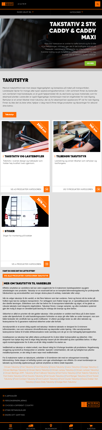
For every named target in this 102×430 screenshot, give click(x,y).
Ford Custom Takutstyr (47, 379)
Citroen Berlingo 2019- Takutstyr (19, 373)
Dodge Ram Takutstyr (66, 382)
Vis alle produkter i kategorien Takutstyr (26, 276)
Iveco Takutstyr (73, 367)
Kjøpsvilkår (11, 396)
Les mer (90, 63)
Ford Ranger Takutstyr (76, 376)
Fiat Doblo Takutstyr (12, 376)
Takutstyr (9, 115)
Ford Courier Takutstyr (70, 379)
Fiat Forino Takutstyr (66, 373)
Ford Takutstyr (42, 367)
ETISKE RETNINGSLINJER (15, 410)
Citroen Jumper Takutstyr (87, 370)
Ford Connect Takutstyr (25, 379)
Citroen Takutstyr (12, 367)
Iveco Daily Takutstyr (45, 382)
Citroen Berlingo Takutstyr (15, 370)
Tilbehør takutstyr (71, 156)
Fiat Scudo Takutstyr (54, 376)
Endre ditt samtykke (15, 415)
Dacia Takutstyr (57, 367)
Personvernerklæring (16, 401)
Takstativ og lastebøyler (24, 156)
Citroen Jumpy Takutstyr (63, 370)
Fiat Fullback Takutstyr (45, 373)
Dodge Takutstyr (89, 367)
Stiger (10, 231)
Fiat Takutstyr (27, 367)
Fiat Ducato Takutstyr (34, 376)
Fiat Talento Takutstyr (88, 373)
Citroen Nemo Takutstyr (39, 370)
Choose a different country (19, 405)
